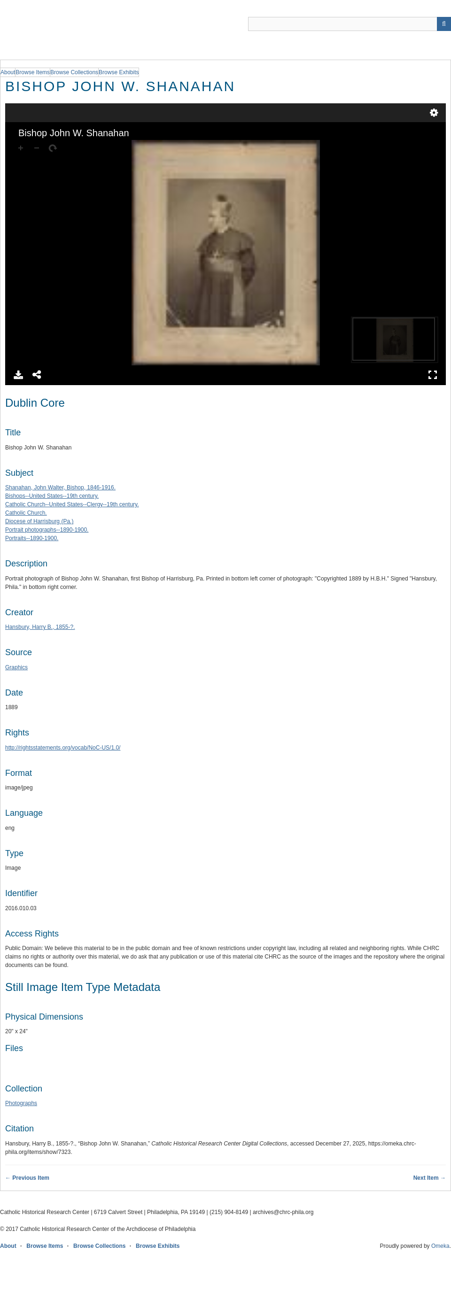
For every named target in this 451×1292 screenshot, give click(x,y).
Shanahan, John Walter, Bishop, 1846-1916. (60, 487)
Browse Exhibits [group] (119, 72)
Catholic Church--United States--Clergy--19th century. (72, 504)
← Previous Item (27, 1178)
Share (37, 375)
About (8, 1246)
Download (18, 375)
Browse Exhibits (157, 1246)
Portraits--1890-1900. (31, 538)
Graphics (16, 667)
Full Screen (433, 375)
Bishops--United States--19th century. (52, 496)
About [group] (7, 72)
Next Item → (429, 1178)
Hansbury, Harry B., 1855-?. (40, 627)
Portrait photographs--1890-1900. (46, 529)
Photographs (21, 1103)
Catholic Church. (26, 513)
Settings (434, 113)
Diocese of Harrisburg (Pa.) (39, 521)
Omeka (440, 1246)
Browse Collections (99, 1246)
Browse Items (44, 1246)
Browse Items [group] (33, 72)
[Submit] (444, 24)
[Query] (349, 24)
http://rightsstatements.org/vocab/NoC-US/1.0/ (62, 747)
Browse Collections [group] (74, 72)
